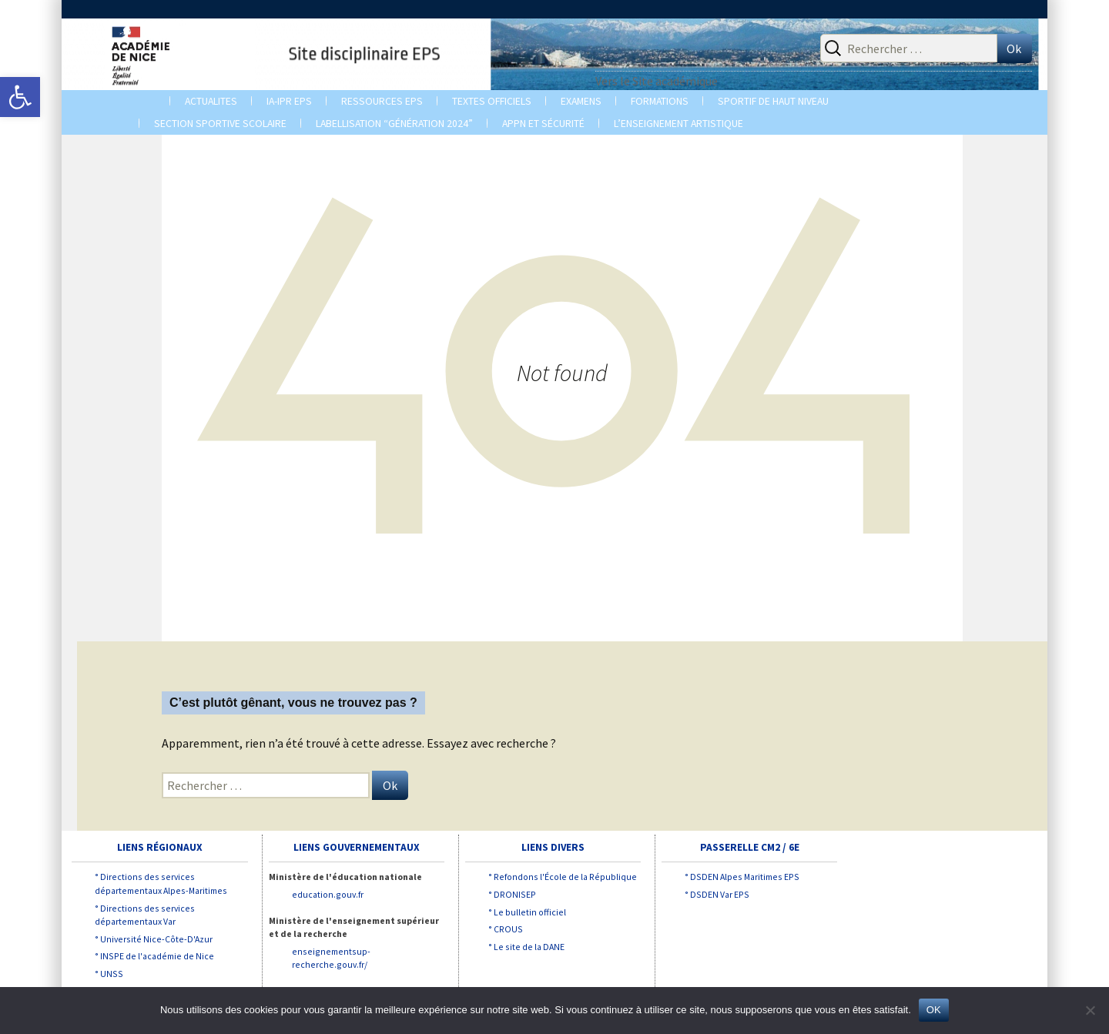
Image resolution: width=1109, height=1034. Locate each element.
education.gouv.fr (328, 894)
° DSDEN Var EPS (717, 894)
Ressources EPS (382, 101)
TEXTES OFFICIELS (491, 101)
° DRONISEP (512, 894)
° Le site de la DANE (526, 946)
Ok (1014, 48)
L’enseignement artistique (678, 123)
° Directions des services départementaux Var (145, 915)
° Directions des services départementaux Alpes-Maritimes (161, 883)
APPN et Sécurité (543, 123)
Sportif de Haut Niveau (773, 101)
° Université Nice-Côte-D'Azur (154, 939)
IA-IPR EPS (289, 101)
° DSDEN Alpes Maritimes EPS (742, 876)
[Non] (1089, 1010)
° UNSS (109, 973)
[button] (20, 97)
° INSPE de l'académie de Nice (154, 956)
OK (933, 1010)
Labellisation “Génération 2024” (394, 123)
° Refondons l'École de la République (562, 876)
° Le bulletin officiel (527, 912)
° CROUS (505, 929)
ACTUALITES (211, 101)
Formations (660, 101)
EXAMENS (581, 101)
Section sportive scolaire (220, 123)
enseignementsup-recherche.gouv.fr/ (331, 958)
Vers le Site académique (656, 81)
